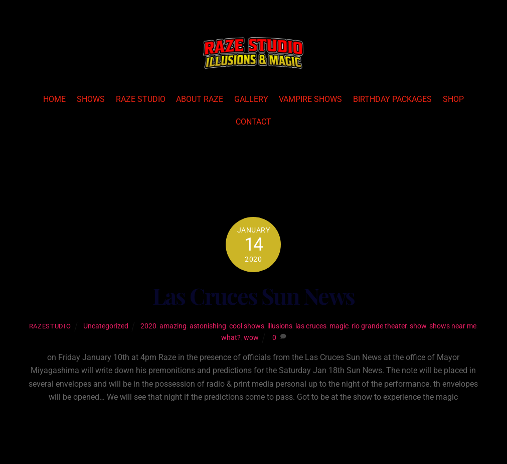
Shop (453, 99)
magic (339, 326)
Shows (91, 99)
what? (231, 337)
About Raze (199, 99)
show (418, 326)
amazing (173, 326)
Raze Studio (140, 99)
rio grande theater (379, 326)
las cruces (310, 326)
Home (54, 99)
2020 (148, 326)
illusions (279, 326)
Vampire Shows (310, 99)
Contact (253, 122)
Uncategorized (105, 326)
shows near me (452, 326)
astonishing (208, 326)
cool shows (246, 326)
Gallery (251, 99)
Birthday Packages (392, 99)
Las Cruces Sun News (253, 295)
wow (251, 337)
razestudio (50, 326)
